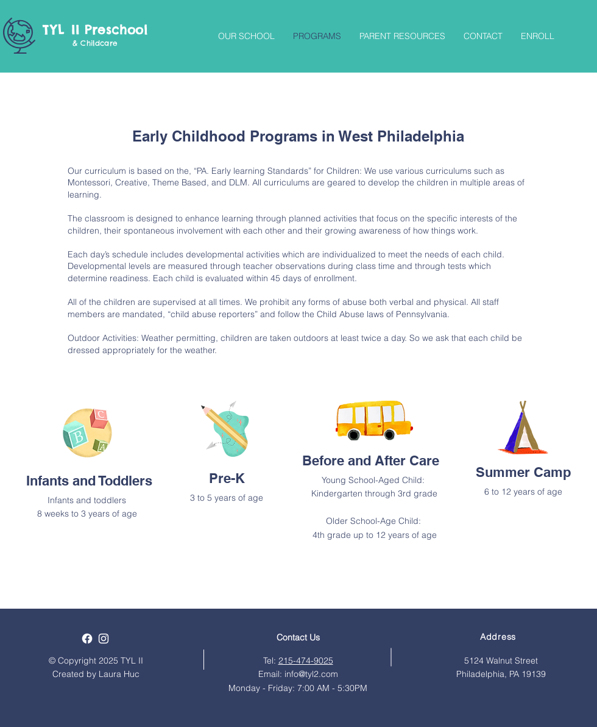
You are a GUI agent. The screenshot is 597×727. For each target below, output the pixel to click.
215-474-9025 (305, 660)
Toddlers (125, 481)
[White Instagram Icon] (103, 638)
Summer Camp (523, 472)
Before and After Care (370, 460)
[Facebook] (87, 638)
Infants (47, 481)
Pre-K (227, 478)
